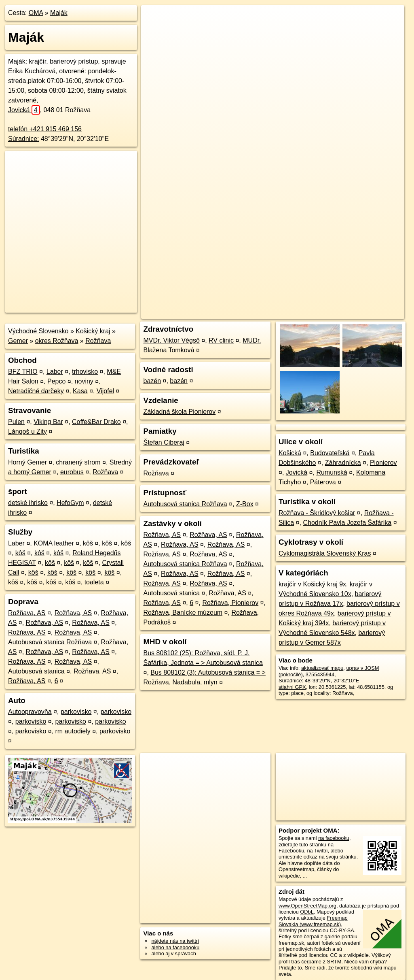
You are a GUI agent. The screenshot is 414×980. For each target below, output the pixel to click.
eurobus (72, 472)
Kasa (80, 391)
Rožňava (98, 340)
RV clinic (221, 340)
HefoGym (70, 502)
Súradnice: (23, 138)
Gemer (18, 340)
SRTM (334, 962)
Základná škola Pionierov (179, 411)
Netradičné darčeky (36, 391)
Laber (54, 371)
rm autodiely (73, 731)
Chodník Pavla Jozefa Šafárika (347, 522)
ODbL (306, 912)
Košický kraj (93, 331)
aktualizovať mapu (322, 668)
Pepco (56, 381)
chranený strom (78, 462)
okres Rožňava (56, 340)
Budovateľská (329, 453)
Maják (59, 12)
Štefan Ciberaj (163, 442)
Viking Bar (48, 421)
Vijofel (105, 391)
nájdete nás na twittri (175, 941)
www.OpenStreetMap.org (307, 906)
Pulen (16, 421)
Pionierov (383, 462)
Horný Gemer (27, 462)
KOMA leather (54, 543)
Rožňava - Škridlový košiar (317, 512)
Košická (290, 453)
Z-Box (244, 504)
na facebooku (333, 838)
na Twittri (317, 851)
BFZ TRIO (23, 371)
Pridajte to (290, 968)
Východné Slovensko (38, 331)
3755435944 (320, 674)
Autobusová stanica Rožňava (50, 642)
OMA (36, 12)
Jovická (24, 110)
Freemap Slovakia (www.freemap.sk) (313, 921)
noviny (84, 381)
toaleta (94, 582)
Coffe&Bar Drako (96, 421)
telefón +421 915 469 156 (45, 129)
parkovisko (76, 711)
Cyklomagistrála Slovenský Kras (325, 553)
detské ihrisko (28, 502)
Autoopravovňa (30, 711)
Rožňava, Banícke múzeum (182, 612)
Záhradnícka (343, 462)
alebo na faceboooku (175, 947)
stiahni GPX (292, 687)
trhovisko (85, 371)
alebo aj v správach (173, 953)
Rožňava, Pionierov (230, 602)
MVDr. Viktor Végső (171, 340)
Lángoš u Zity (27, 431)
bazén (152, 380)
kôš (88, 543)
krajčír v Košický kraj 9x (312, 584)
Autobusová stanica (36, 671)
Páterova (323, 482)
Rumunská (331, 472)
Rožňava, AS (27, 612)
